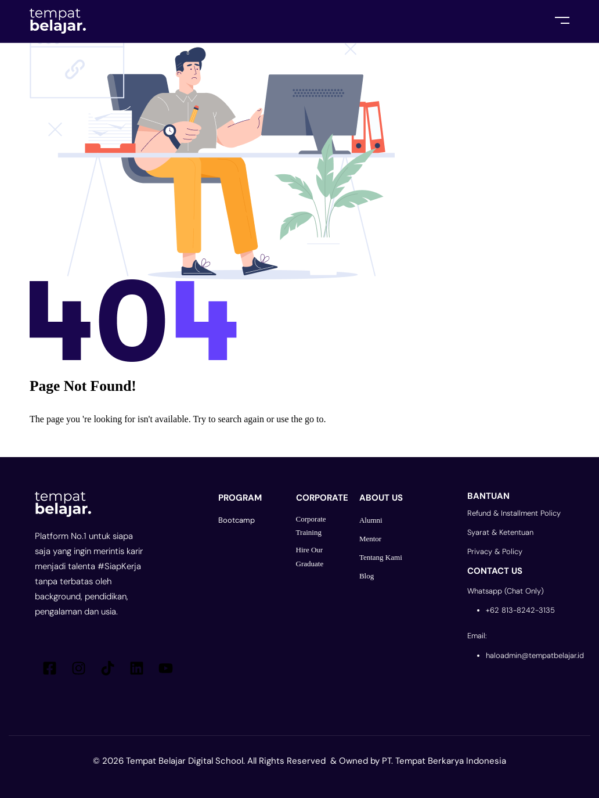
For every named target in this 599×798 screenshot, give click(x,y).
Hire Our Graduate (310, 556)
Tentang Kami (380, 557)
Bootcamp (236, 520)
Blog (366, 575)
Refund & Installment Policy (514, 513)
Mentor (370, 538)
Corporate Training (311, 526)
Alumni (371, 520)
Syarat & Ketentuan (500, 532)
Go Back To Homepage (89, 442)
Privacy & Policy (494, 551)
